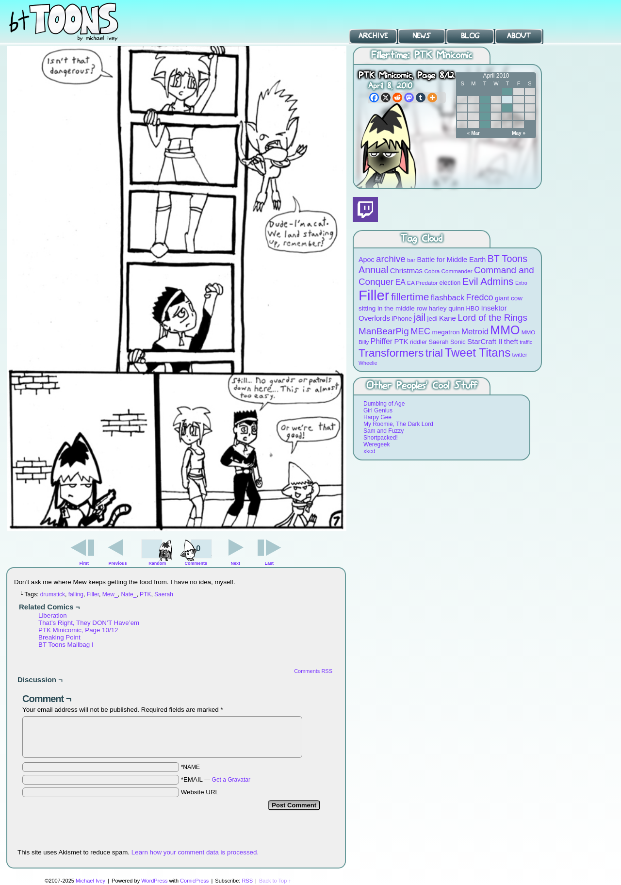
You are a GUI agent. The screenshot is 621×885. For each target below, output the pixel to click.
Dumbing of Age (384, 403)
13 (485, 108)
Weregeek (376, 444)
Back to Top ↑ (275, 881)
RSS (247, 881)
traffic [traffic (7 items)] (526, 342)
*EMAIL (215, 779)
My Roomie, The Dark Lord (398, 424)
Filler (93, 594)
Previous (118, 563)
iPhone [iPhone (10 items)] (402, 318)
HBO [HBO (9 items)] (473, 308)
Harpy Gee (377, 417)
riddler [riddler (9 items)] (418, 341)
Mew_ (110, 594)
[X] (386, 97)
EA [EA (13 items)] (400, 282)
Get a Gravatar (231, 779)
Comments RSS (313, 671)
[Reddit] (397, 97)
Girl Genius (377, 410)
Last (269, 563)
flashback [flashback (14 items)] (447, 297)
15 (507, 108)
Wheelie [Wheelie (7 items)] (368, 363)
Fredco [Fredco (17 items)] (479, 297)
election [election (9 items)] (449, 282)
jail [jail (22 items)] (420, 317)
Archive (373, 36)
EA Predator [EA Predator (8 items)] (422, 282)
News (421, 36)
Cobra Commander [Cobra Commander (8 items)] (448, 271)
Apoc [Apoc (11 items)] (367, 259)
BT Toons (73, 21)
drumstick (52, 594)
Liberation (52, 615)
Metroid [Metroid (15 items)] (475, 331)
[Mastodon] (409, 97)
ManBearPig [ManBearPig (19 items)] (384, 331)
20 (485, 116)
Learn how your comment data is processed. (195, 852)
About (519, 36)
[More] (432, 97)
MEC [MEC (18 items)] (420, 331)
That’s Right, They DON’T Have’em (88, 622)
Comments (195, 551)
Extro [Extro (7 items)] (521, 283)
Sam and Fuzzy (383, 430)
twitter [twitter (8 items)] (519, 354)
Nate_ (128, 594)
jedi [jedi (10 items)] (432, 318)
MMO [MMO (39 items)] (505, 330)
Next (236, 563)
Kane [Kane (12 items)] (447, 318)
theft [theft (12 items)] (511, 341)
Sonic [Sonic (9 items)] (458, 341)
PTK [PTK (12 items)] (401, 341)
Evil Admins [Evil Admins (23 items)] (488, 281)
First (84, 563)
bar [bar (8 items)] (411, 260)
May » (518, 133)
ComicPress (194, 881)
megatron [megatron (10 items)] (446, 332)
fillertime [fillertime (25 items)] (410, 296)
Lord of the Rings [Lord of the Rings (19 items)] (492, 317)
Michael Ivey (90, 881)
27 (485, 124)
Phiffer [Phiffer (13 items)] (381, 341)
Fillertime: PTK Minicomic (421, 55)
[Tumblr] (420, 97)
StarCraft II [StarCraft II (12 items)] (484, 341)
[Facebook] (374, 97)
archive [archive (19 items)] (391, 259)
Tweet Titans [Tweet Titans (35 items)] (477, 352)
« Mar (473, 133)
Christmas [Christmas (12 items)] (406, 270)
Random (157, 563)
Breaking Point (59, 637)
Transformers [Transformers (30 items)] (391, 352)
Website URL (200, 792)
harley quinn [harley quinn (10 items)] (447, 308)
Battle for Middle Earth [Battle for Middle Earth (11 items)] (451, 259)
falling (75, 594)
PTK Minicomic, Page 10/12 (78, 630)
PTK (145, 594)
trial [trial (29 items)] (434, 353)
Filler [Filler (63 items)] (374, 295)
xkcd (369, 451)
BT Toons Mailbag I (66, 644)
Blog (470, 36)
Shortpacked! (380, 437)
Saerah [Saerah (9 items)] (439, 341)
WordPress (154, 881)
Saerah (163, 594)
